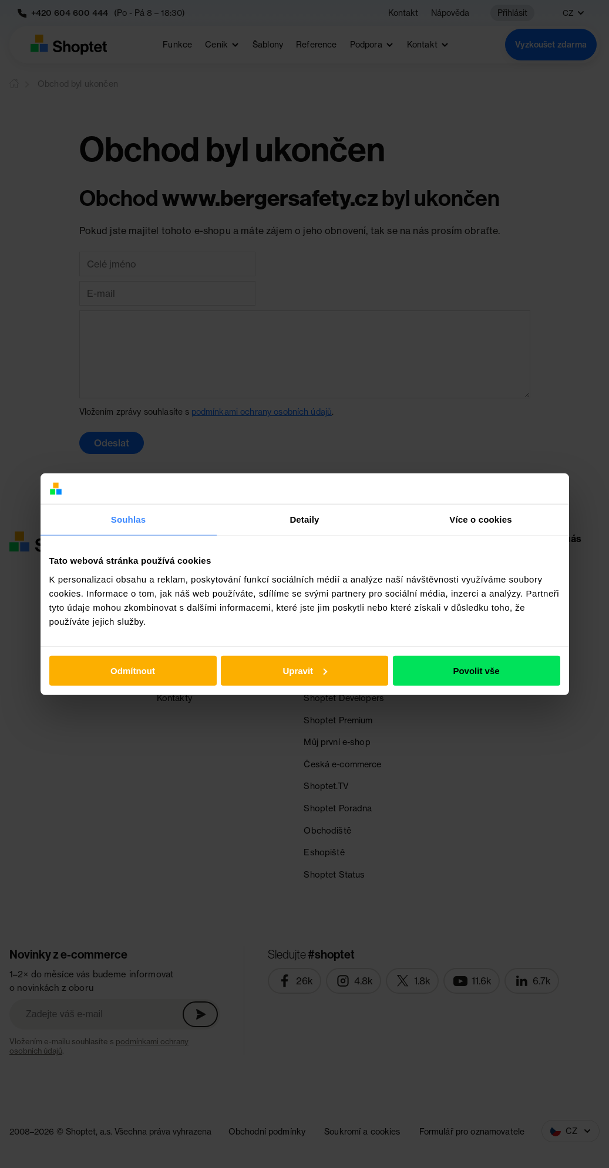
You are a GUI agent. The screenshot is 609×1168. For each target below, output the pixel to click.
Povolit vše (476, 671)
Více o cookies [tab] (480, 519)
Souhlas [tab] (128, 519)
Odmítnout (132, 671)
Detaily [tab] (304, 519)
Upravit (304, 671)
